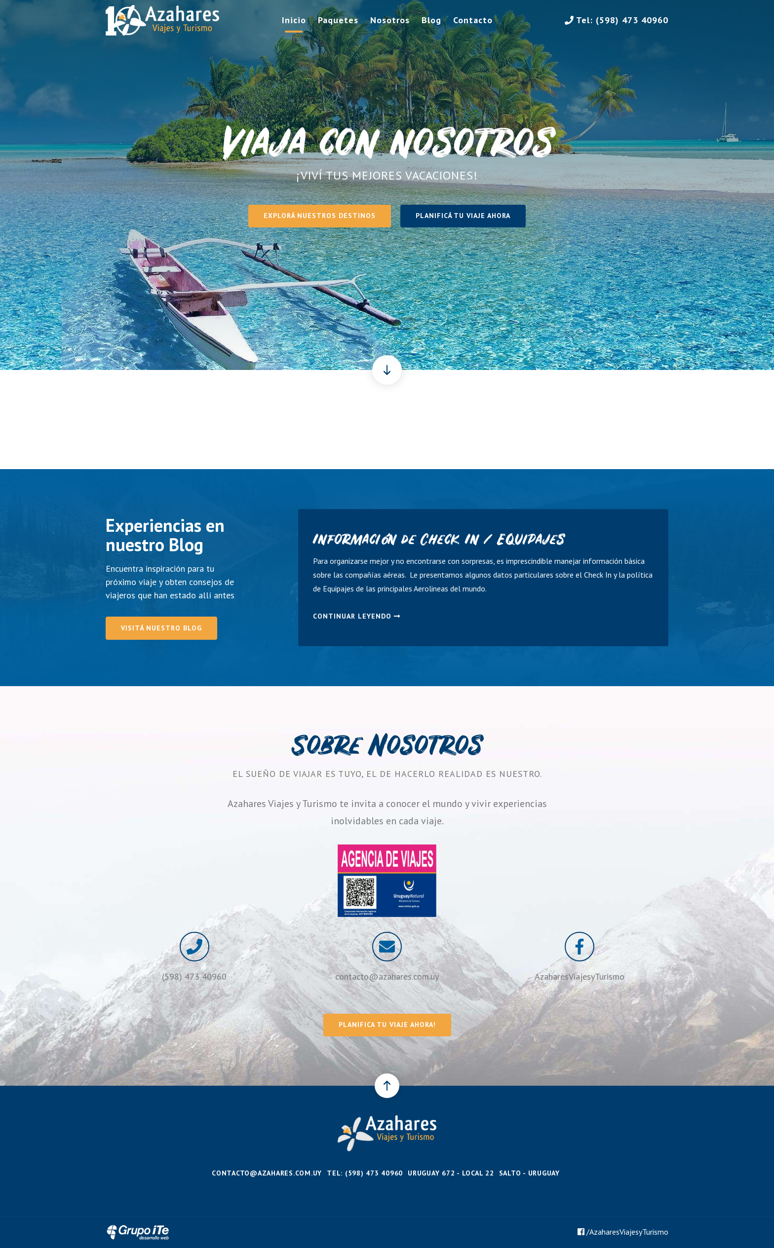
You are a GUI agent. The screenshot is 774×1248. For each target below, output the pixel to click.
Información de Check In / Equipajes (439, 541)
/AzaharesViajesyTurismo (623, 1232)
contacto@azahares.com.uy (387, 976)
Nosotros (390, 20)
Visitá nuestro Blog (161, 628)
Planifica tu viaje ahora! (387, 1024)
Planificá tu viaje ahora (463, 215)
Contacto (473, 20)
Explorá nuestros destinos (320, 215)
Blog (431, 20)
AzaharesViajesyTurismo (579, 976)
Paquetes (338, 20)
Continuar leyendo (356, 616)
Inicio (294, 20)
